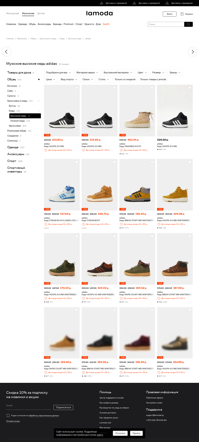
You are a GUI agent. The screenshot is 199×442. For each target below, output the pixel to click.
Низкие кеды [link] (17, 120)
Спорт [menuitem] (79, 24)
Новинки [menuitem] (11, 24)
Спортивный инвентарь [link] (16, 169)
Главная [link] (10, 38)
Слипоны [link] (12, 140)
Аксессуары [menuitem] (44, 24)
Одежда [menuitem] (22, 24)
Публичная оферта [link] (154, 398)
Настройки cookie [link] (154, 403)
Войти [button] (169, 14)
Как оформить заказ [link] (109, 417)
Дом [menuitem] (98, 24)
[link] (113, 3)
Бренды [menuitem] (57, 24)
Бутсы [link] (12, 105)
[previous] (6, 51)
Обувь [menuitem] (32, 24)
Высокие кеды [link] (74, 38)
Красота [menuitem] (89, 24)
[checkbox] (39, 415)
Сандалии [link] (13, 135)
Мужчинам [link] (22, 38)
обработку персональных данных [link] (44, 415)
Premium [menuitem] (69, 24)
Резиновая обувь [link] (16, 130)
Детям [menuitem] (41, 13)
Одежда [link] (12, 147)
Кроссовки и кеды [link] (48, 38)
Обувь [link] (33, 38)
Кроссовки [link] (15, 125)
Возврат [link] (103, 432)
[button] (188, 24)
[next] (192, 51)
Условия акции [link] (13, 421)
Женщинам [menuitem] (12, 13)
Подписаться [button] (63, 407)
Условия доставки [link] (108, 412)
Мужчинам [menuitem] (28, 13)
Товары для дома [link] (19, 72)
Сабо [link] (10, 90)
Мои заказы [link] (105, 427)
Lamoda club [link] (105, 422)
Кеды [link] (62, 38)
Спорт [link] (11, 161)
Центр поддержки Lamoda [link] (112, 398)
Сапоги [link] (11, 95)
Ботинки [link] (12, 85)
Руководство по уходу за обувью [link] (114, 408)
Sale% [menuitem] (106, 24)
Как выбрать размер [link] (109, 403)
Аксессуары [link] (15, 154)
